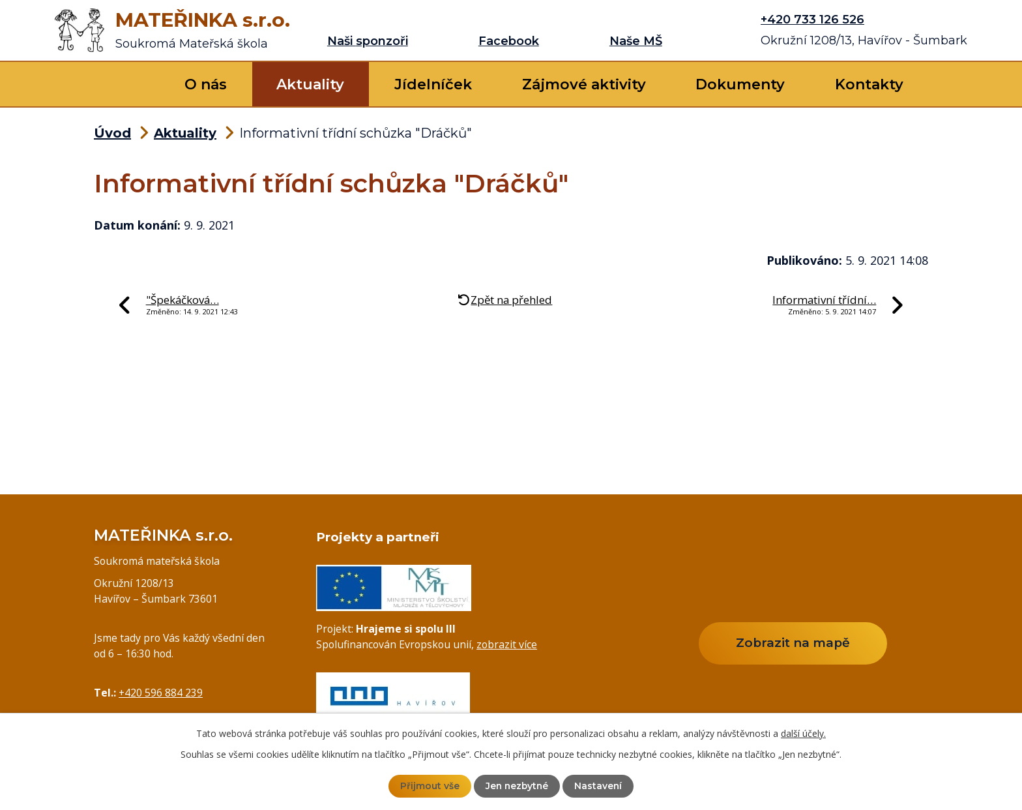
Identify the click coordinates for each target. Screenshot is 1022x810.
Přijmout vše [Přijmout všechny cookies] (428, 786)
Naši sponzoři (367, 41)
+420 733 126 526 (812, 19)
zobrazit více (506, 644)
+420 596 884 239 (161, 692)
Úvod (127, 84)
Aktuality (310, 84)
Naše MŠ (635, 41)
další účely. (803, 733)
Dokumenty (740, 84)
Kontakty (869, 84)
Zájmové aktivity (584, 84)
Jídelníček (433, 84)
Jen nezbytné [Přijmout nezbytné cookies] (516, 786)
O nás (205, 84)
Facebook (508, 41)
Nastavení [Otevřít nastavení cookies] (600, 786)
